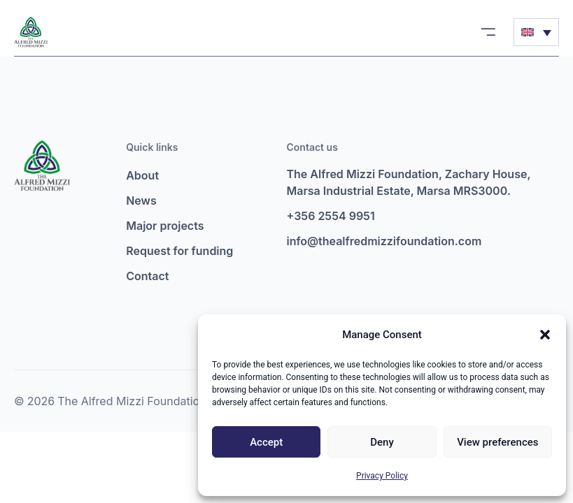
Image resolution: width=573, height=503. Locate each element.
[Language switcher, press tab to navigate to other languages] (536, 32)
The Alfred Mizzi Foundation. (133, 401)
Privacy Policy (382, 476)
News (141, 200)
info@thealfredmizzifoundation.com (384, 241)
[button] (545, 335)
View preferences (497, 442)
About (142, 175)
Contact (147, 276)
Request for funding (179, 251)
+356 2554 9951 (331, 216)
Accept (266, 442)
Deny (382, 442)
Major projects (165, 226)
